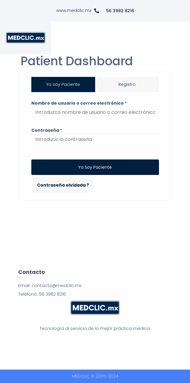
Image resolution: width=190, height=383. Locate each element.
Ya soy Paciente (95, 167)
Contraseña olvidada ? (63, 185)
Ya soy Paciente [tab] (63, 84)
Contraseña (46, 130)
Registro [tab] (127, 84)
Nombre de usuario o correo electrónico (79, 103)
